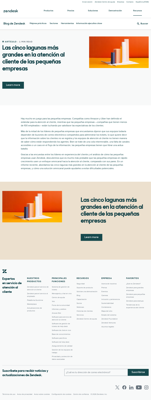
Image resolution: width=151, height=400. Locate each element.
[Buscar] (143, 23)
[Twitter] (117, 387)
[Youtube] (139, 387)
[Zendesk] (4, 275)
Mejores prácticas (38, 23)
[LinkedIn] (131, 387)
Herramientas (67, 23)
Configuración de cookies (61, 394)
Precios (70, 11)
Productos (48, 11)
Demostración (115, 11)
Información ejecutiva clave (89, 23)
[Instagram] (146, 387)
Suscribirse (138, 372)
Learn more (13, 85)
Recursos (137, 11)
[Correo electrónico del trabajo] (96, 372)
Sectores (54, 23)
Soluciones (93, 11)
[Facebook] (124, 387)
